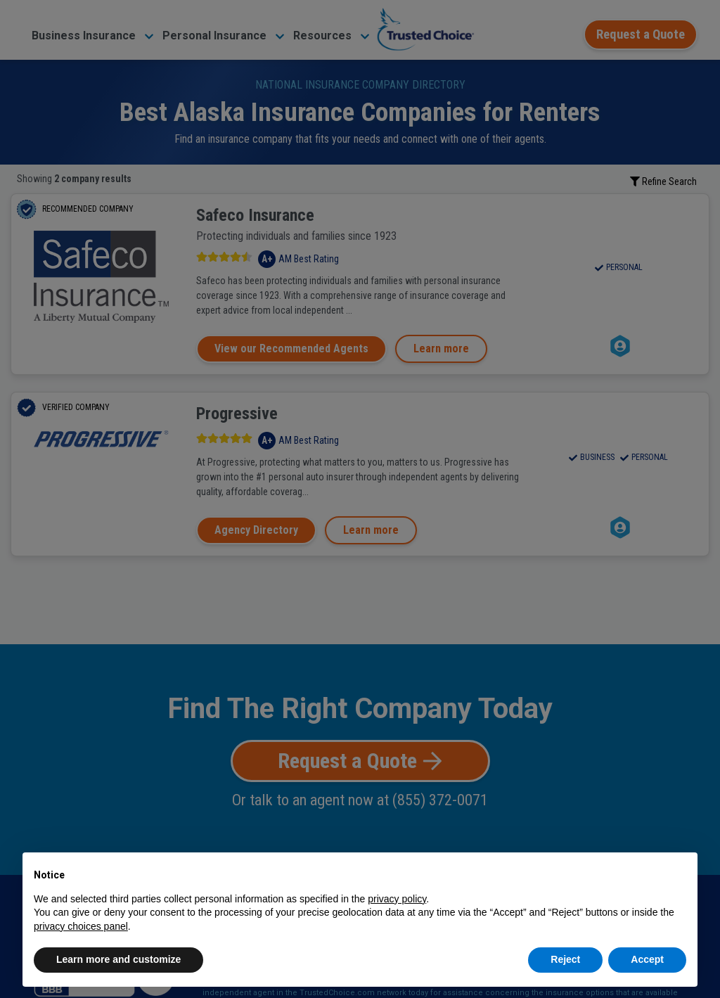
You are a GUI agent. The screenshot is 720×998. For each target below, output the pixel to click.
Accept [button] (647, 959)
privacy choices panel (81, 926)
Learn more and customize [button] (118, 959)
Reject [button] (565, 959)
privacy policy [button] (397, 898)
